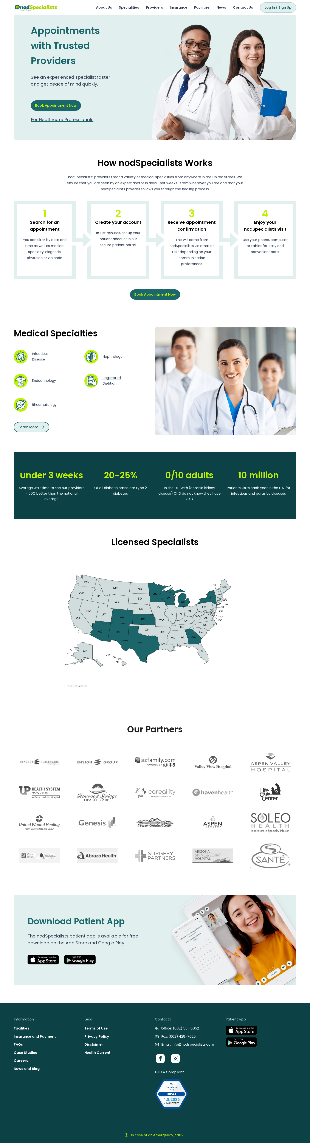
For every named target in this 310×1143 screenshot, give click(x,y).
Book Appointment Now (56, 105)
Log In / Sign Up (278, 7)
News (221, 7)
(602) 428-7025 (182, 1036)
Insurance (178, 7)
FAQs (18, 1044)
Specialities (129, 7)
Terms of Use (96, 1028)
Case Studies (25, 1052)
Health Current (97, 1052)
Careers (21, 1060)
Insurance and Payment (35, 1036)
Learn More (32, 427)
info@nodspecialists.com (193, 1044)
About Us (104, 7)
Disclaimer (93, 1044)
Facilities (202, 7)
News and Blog (27, 1068)
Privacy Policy (96, 1036)
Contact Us (243, 7)
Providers (154, 7)
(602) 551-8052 (186, 1028)
